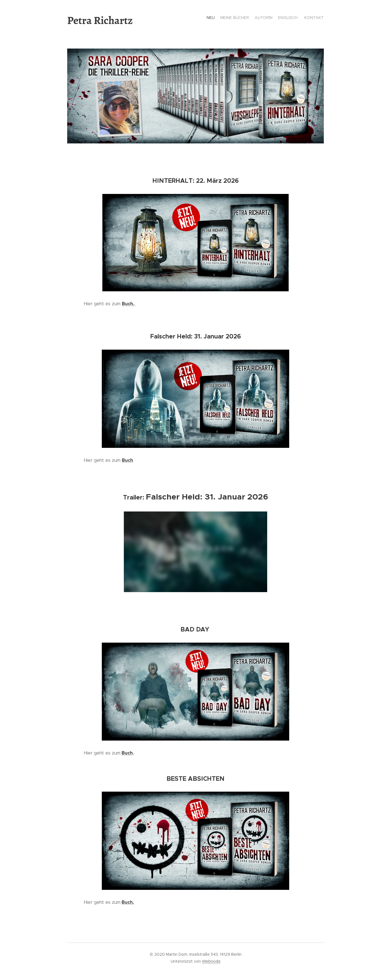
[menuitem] (302, 18)
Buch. (129, 304)
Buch (127, 753)
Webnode (211, 961)
